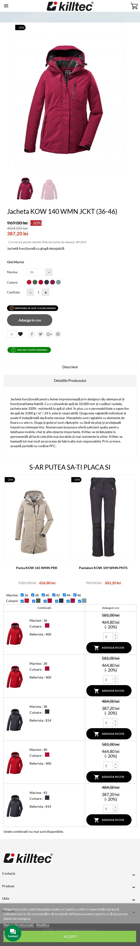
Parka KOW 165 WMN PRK (36, 568)
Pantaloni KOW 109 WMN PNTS (103, 568)
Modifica (42, 925)
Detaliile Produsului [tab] (70, 380)
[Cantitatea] (38, 292)
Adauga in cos (30, 320)
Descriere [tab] (70, 367)
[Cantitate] (108, 636)
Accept (70, 937)
